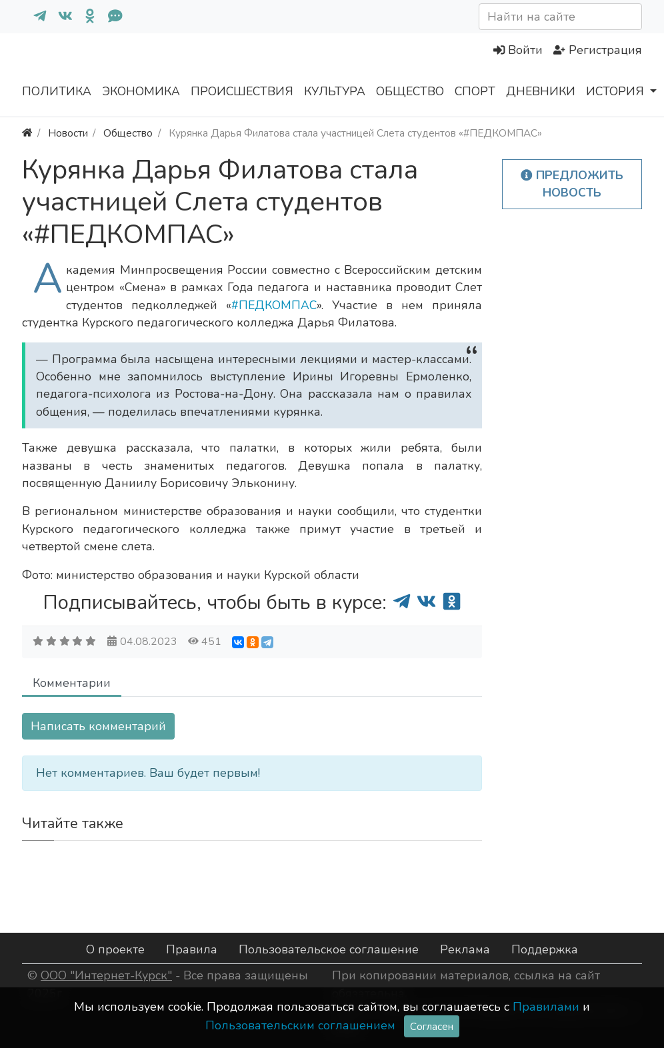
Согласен (431, 1026)
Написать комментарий (98, 726)
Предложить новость (572, 184)
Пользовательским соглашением (300, 1025)
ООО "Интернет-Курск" (106, 975)
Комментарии (72, 683)
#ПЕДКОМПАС (274, 305)
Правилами (546, 1007)
